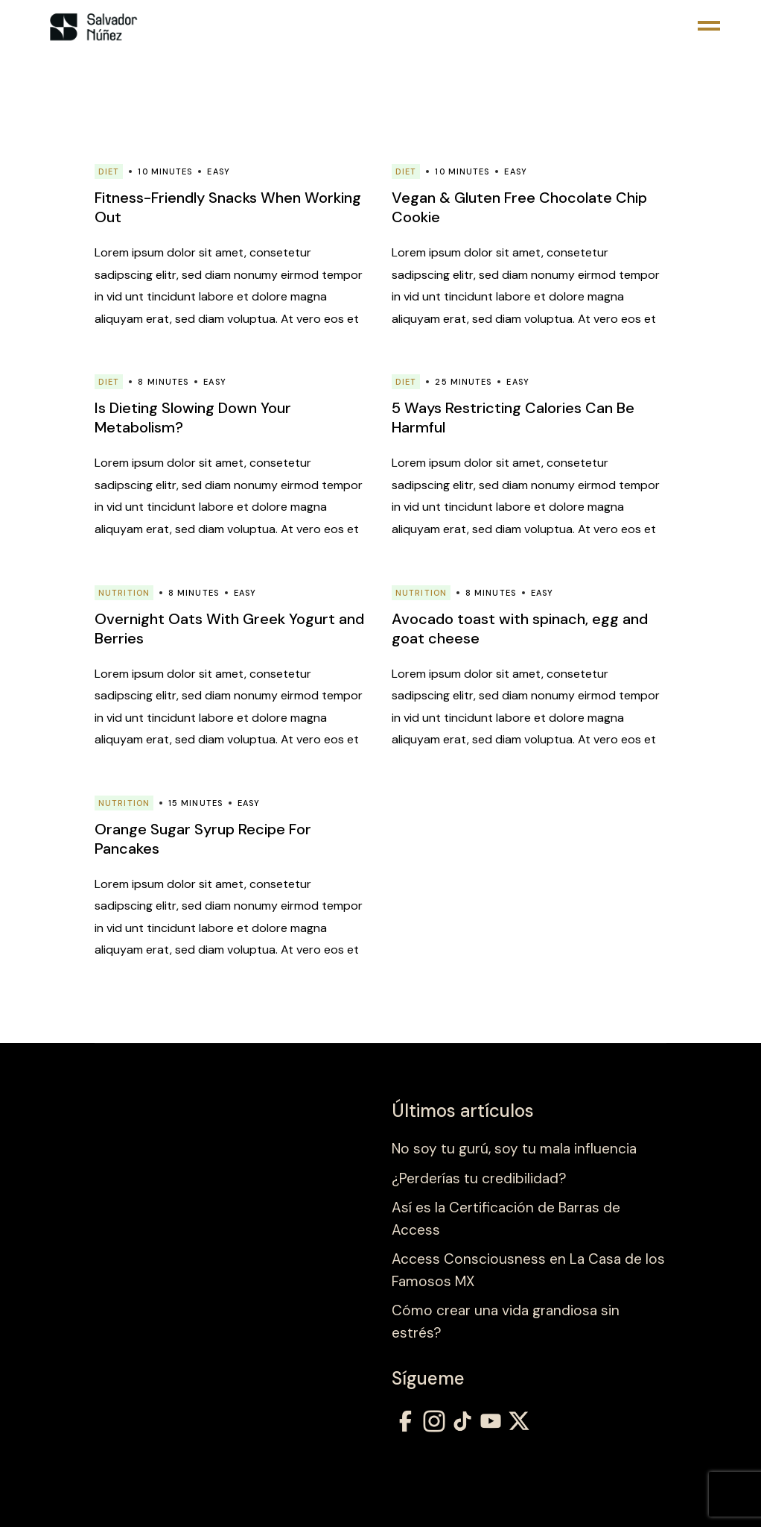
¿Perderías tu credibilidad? (479, 1178)
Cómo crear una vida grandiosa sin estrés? (506, 1321)
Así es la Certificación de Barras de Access (506, 1218)
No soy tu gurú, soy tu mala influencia (514, 1148)
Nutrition (124, 593)
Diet (108, 171)
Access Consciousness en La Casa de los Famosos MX (528, 1270)
